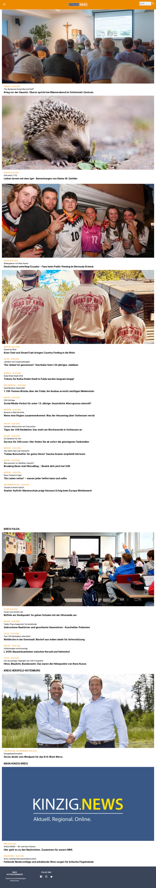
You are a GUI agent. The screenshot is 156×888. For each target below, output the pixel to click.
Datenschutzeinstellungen (16, 878)
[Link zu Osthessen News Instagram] (46, 877)
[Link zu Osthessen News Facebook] (41, 877)
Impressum (14, 881)
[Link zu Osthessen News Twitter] (51, 877)
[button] (4, 4)
